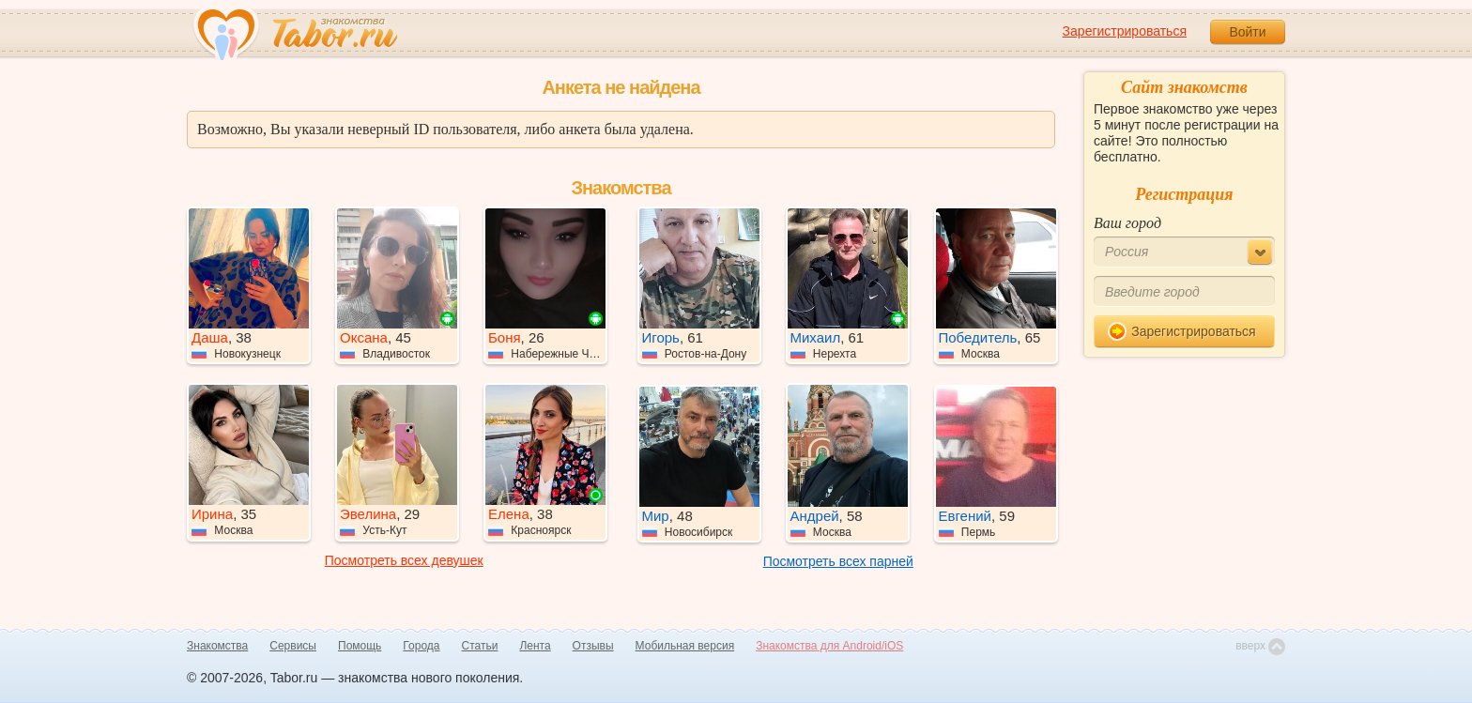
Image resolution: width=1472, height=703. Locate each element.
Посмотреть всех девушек (404, 560)
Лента (534, 645)
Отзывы (593, 645)
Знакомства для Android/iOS (829, 645)
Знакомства (217, 645)
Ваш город (1127, 223)
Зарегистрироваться (1125, 30)
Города (421, 645)
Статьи (480, 645)
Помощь (359, 645)
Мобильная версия (685, 645)
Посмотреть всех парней (838, 561)
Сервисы (292, 645)
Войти (1247, 31)
